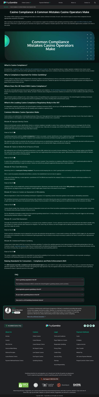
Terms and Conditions (59, 336)
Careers (8, 340)
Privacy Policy (57, 348)
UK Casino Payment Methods (84, 356)
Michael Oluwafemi (17, 310)
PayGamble (6, 7)
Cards (77, 336)
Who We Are (9, 344)
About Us (9, 332)
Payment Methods (44, 2)
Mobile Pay (79, 352)
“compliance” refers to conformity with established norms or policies (30, 69)
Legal (56, 332)
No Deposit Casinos (38, 348)
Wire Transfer (80, 348)
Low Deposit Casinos (38, 352)
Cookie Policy (57, 352)
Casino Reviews (37, 340)
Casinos (35, 332)
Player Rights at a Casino (60, 340)
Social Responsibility (59, 364)
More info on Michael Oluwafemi (36, 316)
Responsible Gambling (60, 344)
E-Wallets (78, 340)
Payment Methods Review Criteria (14, 360)
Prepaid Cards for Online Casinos (84, 360)
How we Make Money (11, 348)
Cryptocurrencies (80, 344)
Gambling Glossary (38, 360)
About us (73, 2)
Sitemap (56, 360)
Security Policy (58, 356)
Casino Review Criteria (11, 356)
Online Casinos (26, 2)
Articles (61, 2)
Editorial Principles (10, 352)
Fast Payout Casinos (38, 356)
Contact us (87, 2)
